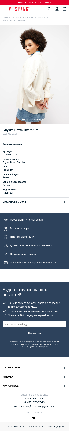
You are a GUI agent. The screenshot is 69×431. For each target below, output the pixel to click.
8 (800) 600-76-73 (34, 398)
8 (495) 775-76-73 (34, 402)
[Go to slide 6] (40, 119)
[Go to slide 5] (37, 119)
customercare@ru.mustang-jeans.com (34, 406)
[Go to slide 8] (46, 119)
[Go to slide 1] (23, 119)
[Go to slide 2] (27, 119)
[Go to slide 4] (33, 119)
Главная (7, 17)
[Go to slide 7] (43, 119)
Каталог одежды (24, 17)
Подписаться (34, 333)
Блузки (41, 17)
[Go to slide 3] (30, 119)
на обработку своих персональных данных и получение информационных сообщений (35, 344)
